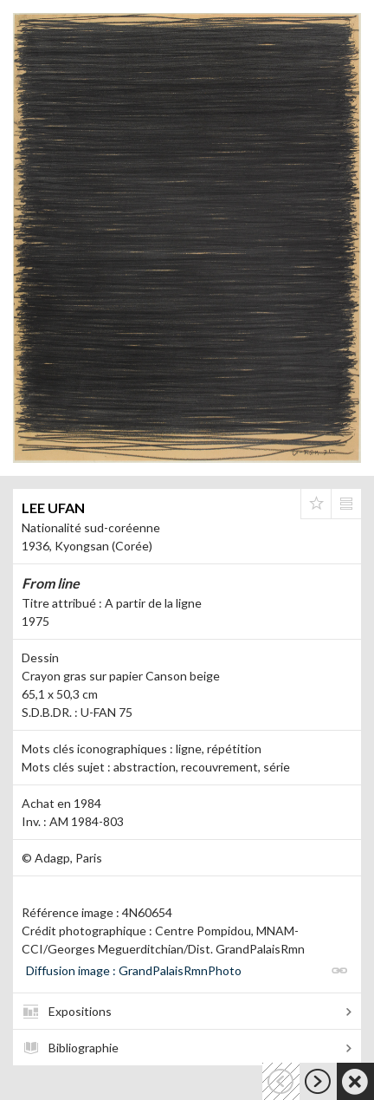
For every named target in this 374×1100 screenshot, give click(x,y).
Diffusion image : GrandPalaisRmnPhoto (134, 970)
